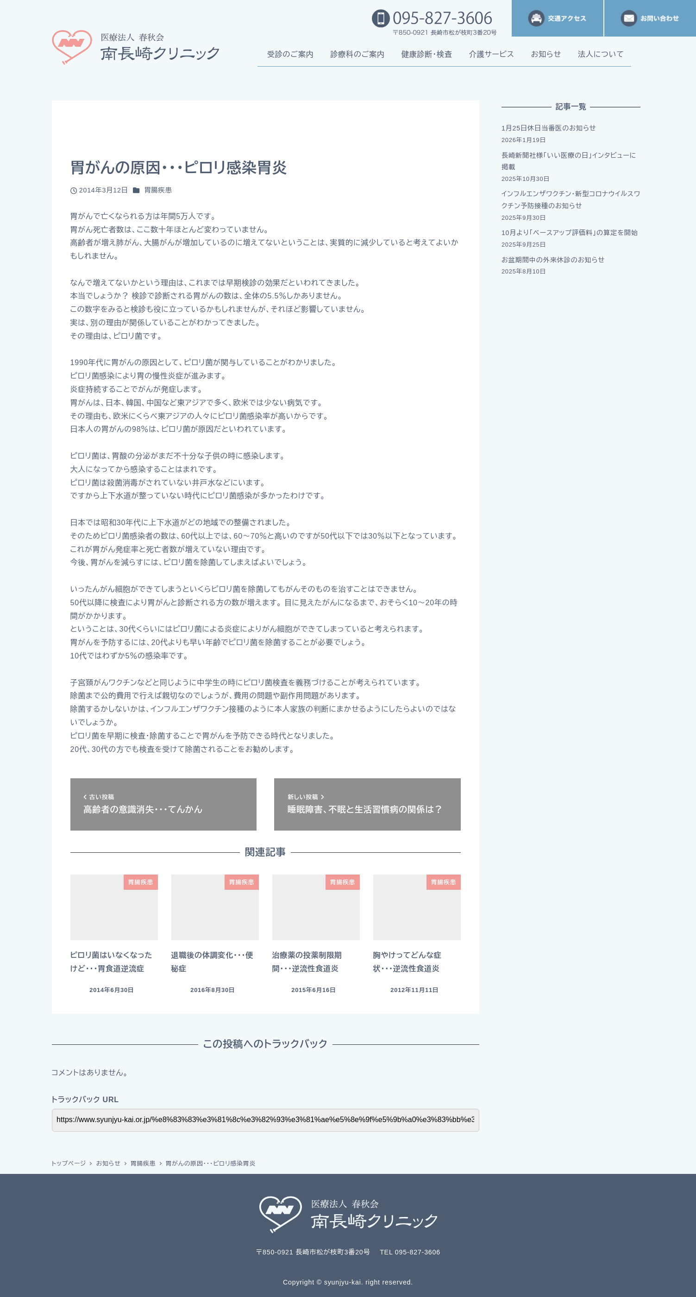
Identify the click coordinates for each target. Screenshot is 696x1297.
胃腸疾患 (158, 190)
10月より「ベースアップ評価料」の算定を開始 (570, 232)
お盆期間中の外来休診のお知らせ (553, 260)
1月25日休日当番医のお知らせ (549, 128)
